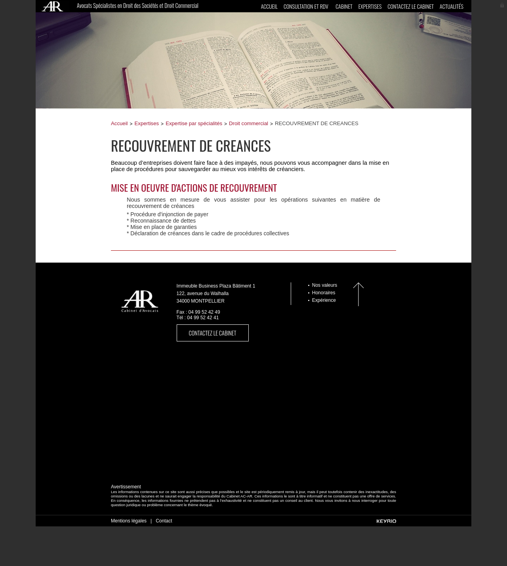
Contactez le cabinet (410, 6)
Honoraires (323, 292)
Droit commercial (248, 123)
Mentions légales (129, 521)
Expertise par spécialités (194, 123)
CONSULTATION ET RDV (306, 6)
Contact (164, 521)
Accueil (269, 6)
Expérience (324, 300)
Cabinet (343, 6)
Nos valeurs (324, 285)
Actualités (451, 6)
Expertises (370, 6)
